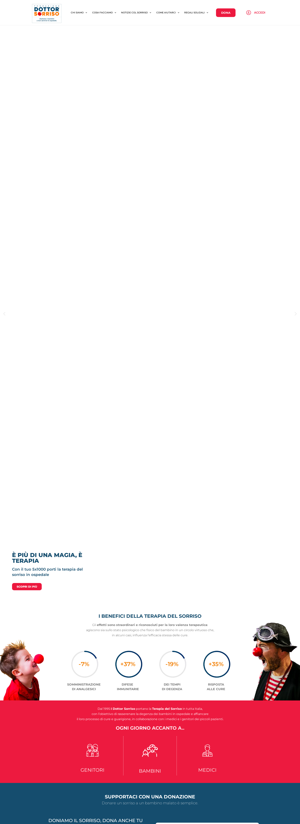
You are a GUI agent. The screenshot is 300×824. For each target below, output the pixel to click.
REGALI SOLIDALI (196, 52)
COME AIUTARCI (167, 52)
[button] (4, 393)
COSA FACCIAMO (104, 52)
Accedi (259, 52)
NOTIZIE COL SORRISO (136, 52)
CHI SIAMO (79, 52)
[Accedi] (248, 52)
